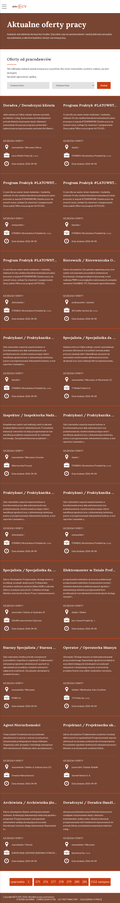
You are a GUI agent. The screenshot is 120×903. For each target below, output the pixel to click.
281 (84, 881)
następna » (104, 881)
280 (77, 881)
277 (53, 881)
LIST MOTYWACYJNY (68, 899)
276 (45, 881)
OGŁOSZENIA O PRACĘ (91, 899)
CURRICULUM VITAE (46, 899)
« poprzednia (17, 881)
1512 (94, 881)
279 (69, 881)
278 (61, 881)
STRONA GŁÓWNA (26, 899)
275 (37, 881)
